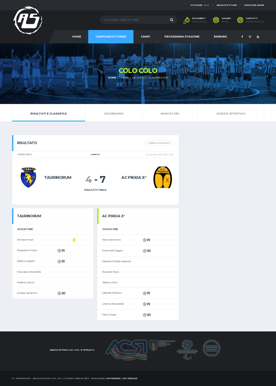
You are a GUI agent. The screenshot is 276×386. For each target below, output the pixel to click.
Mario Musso (109, 314)
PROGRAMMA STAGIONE (182, 36)
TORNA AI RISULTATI (159, 143)
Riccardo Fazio (110, 271)
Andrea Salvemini (27, 293)
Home (112, 77)
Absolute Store (226, 5)
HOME (76, 36)
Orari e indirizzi (255, 22)
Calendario (114, 112)
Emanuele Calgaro (112, 250)
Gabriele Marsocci (112, 292)
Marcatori (170, 112)
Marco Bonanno (111, 239)
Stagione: (199, 5)
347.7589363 (113, 378)
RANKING (220, 36)
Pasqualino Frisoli (27, 250)
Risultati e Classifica (48, 112)
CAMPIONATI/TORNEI (111, 36)
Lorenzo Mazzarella (113, 303)
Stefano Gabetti (26, 261)
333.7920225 (129, 378)
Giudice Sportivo (231, 112)
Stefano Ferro (110, 282)
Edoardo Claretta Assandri (116, 261)
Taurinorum (57, 177)
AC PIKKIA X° (134, 177)
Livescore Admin (254, 5)
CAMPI (145, 36)
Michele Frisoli (25, 239)
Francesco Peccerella (29, 271)
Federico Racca (25, 282)
